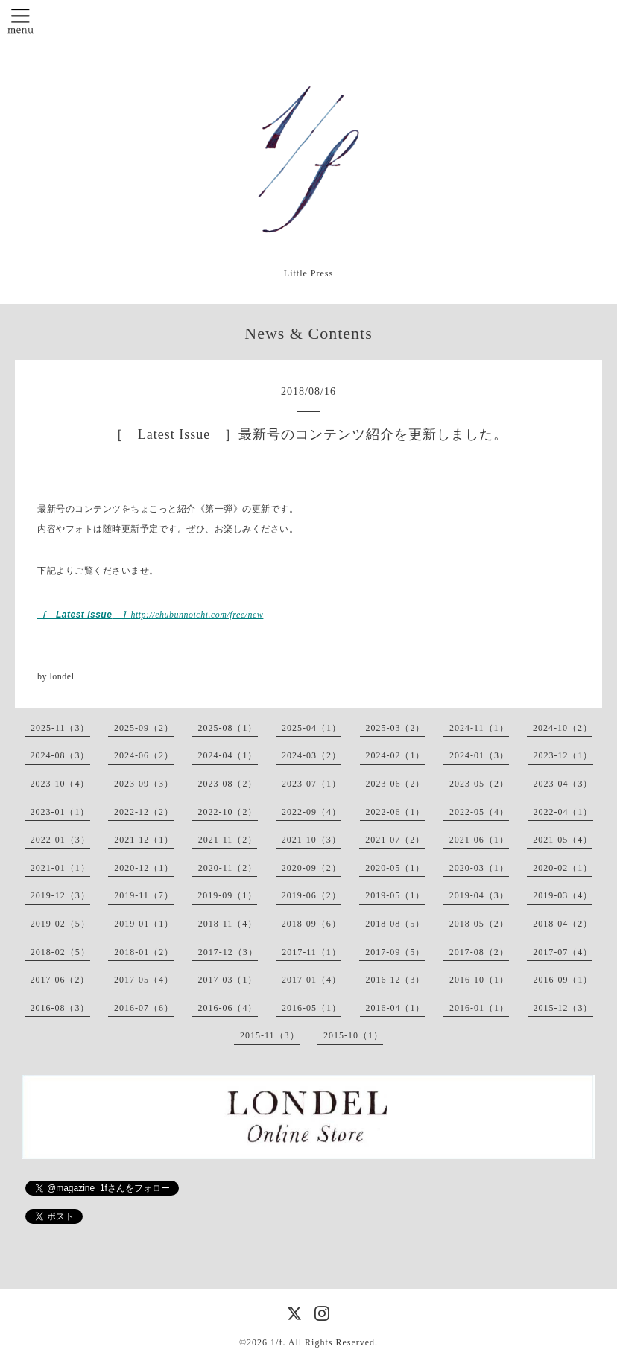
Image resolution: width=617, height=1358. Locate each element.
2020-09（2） (311, 868)
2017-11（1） (311, 952)
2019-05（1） (395, 895)
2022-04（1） (563, 812)
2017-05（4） (144, 979)
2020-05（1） (395, 868)
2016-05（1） (311, 1008)
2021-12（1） (144, 839)
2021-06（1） (479, 839)
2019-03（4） (562, 895)
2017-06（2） (60, 979)
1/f (276, 1342)
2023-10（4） (60, 783)
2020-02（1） (562, 868)
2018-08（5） (395, 923)
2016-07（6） (144, 1008)
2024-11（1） (479, 728)
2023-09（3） (144, 783)
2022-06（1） (395, 812)
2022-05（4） (479, 812)
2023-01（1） (60, 812)
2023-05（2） (479, 783)
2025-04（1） (311, 728)
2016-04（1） (395, 1008)
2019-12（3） (60, 895)
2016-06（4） (228, 1008)
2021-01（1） (60, 868)
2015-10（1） (353, 1035)
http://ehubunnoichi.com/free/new (196, 614)
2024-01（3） (479, 755)
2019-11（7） (144, 895)
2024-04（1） (228, 755)
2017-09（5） (395, 952)
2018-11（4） (228, 923)
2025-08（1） (228, 728)
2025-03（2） (395, 728)
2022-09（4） (311, 812)
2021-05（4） (562, 839)
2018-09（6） (311, 923)
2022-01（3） (60, 839)
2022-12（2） (144, 812)
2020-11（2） (228, 868)
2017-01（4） (311, 979)
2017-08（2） (479, 952)
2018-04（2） (562, 923)
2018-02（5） (60, 952)
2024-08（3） (60, 755)
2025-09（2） (144, 728)
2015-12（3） (563, 1008)
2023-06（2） (395, 783)
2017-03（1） (228, 979)
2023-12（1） (563, 755)
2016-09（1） (563, 979)
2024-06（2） (144, 755)
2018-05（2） (479, 923)
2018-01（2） (144, 952)
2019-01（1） (144, 923)
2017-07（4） (562, 952)
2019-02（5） (60, 923)
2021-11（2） (228, 839)
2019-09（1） (227, 895)
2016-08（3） (60, 1008)
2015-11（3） (270, 1035)
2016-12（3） (395, 979)
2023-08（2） (228, 783)
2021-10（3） (311, 839)
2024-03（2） (311, 755)
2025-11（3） (60, 728)
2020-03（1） (479, 868)
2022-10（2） (228, 812)
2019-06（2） (311, 895)
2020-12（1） (144, 868)
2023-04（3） (563, 783)
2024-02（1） (395, 755)
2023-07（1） (311, 783)
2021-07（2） (395, 839)
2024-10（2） (562, 728)
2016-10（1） (479, 979)
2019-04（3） (479, 895)
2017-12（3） (228, 952)
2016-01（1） (479, 1008)
